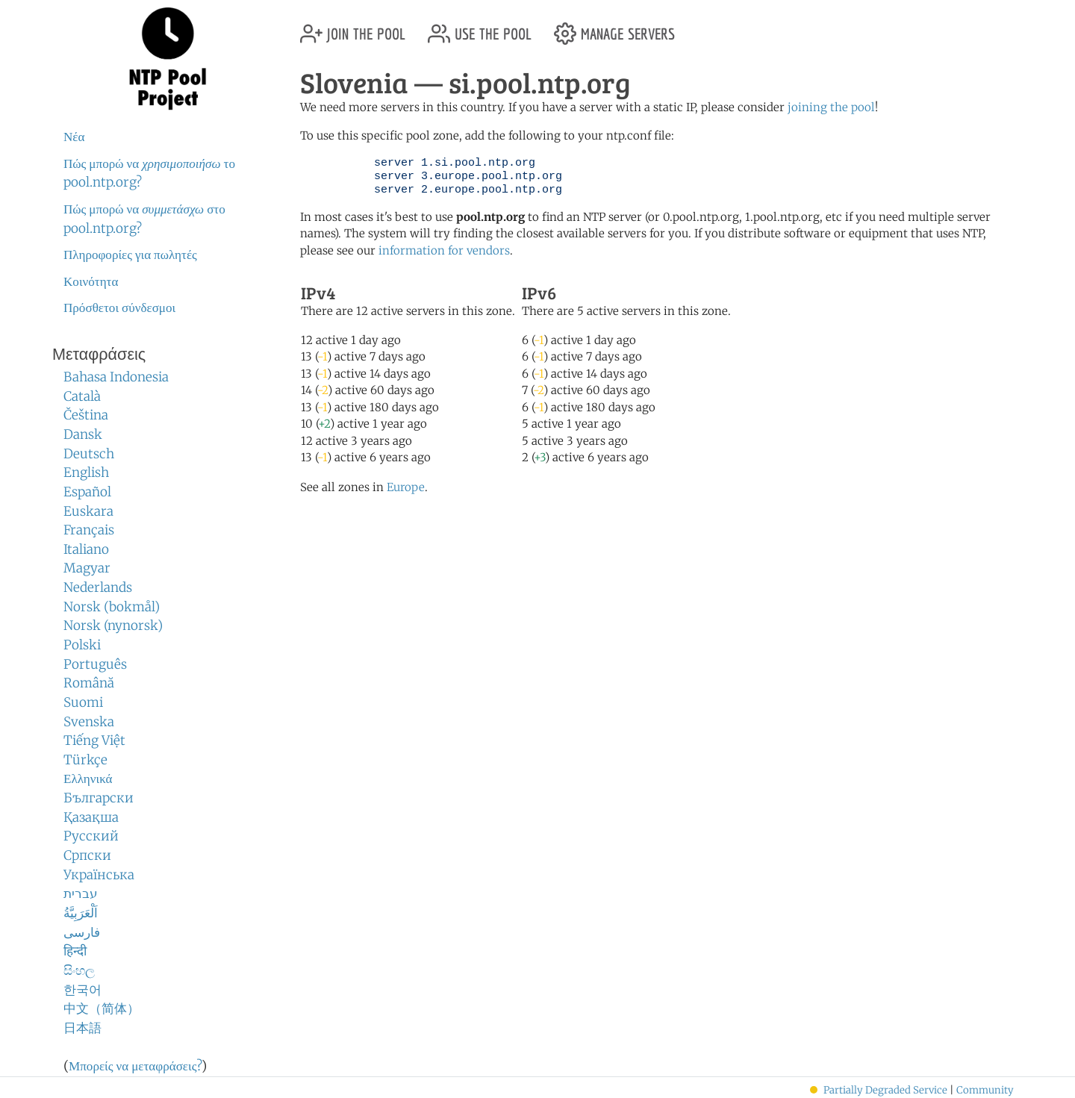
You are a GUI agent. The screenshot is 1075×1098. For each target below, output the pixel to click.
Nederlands (97, 587)
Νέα (73, 136)
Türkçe (85, 760)
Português (95, 664)
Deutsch (88, 454)
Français (88, 530)
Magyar (86, 568)
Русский (91, 836)
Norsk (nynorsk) (113, 625)
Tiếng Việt (94, 740)
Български (98, 798)
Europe (406, 487)
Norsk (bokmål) (111, 607)
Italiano (86, 549)
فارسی (81, 932)
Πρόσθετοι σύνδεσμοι (119, 307)
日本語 (82, 1028)
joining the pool (831, 107)
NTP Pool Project (168, 58)
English (86, 472)
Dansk (82, 434)
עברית (80, 893)
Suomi (83, 702)
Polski (82, 645)
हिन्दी (75, 951)
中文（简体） (101, 1008)
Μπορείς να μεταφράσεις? (135, 1066)
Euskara (88, 511)
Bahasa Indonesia (116, 377)
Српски (87, 855)
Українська (98, 875)
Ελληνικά (88, 778)
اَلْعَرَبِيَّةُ (80, 913)
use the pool (480, 28)
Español (87, 492)
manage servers (614, 28)
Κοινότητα (90, 281)
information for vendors (444, 250)
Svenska (88, 722)
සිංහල (79, 970)
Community (985, 1090)
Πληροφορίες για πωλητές (130, 254)
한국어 (82, 990)
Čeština (85, 415)
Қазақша (91, 817)
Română (88, 683)
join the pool (352, 28)
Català (82, 396)
